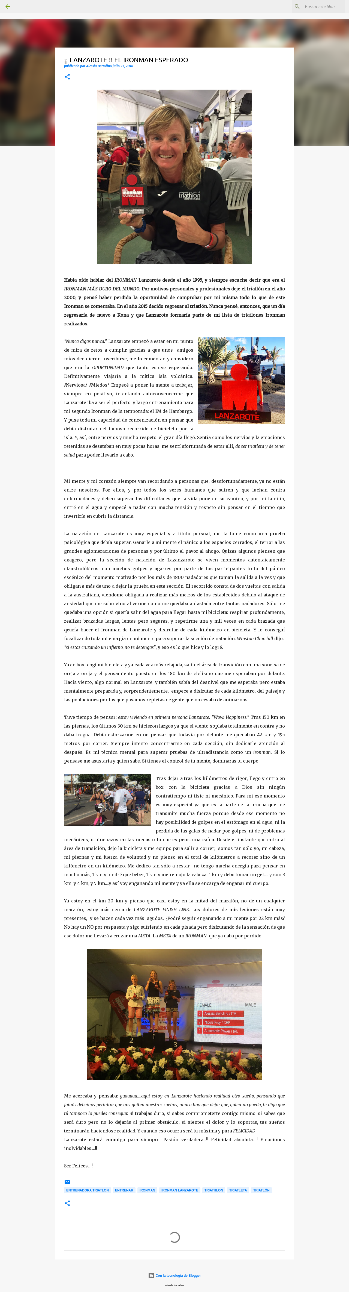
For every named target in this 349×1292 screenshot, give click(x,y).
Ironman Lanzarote (179, 1190)
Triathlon (213, 1190)
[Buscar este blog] (316, 6)
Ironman (147, 1190)
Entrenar (124, 1190)
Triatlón (261, 1190)
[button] (67, 77)
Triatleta (238, 1190)
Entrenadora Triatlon (87, 1190)
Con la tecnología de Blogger (174, 1276)
